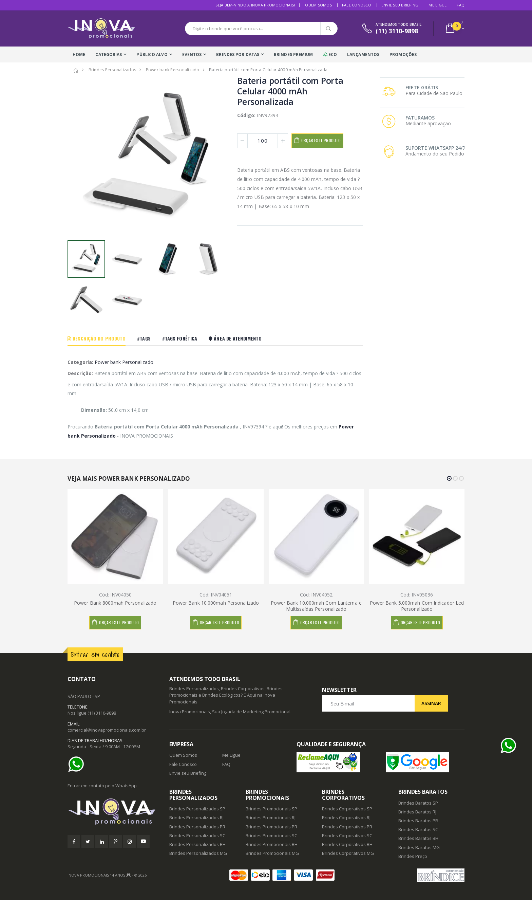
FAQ (460, 4)
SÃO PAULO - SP (84, 696)
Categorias (108, 54)
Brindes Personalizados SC (197, 835)
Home (79, 54)
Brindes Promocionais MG (272, 853)
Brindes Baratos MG (419, 847)
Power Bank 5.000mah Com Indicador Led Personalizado (417, 606)
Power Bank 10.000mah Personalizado (216, 603)
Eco (330, 54)
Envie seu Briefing (400, 4)
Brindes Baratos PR (418, 821)
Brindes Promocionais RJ (271, 817)
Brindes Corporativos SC (347, 835)
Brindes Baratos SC (418, 829)
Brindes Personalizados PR (197, 827)
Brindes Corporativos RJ (346, 817)
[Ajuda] (78, 764)
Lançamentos (363, 54)
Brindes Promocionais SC (271, 835)
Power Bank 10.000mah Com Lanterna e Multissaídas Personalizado (316, 606)
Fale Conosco (356, 4)
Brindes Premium (293, 54)
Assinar (431, 703)
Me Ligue (437, 4)
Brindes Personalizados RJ (196, 817)
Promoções (403, 54)
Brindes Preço (412, 856)
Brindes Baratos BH (418, 838)
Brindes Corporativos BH (347, 844)
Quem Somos (318, 4)
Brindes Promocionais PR (271, 827)
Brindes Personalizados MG (198, 853)
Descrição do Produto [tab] (97, 338)
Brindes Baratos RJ (417, 812)
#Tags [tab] (144, 338)
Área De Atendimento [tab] (235, 338)
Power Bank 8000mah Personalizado (115, 603)
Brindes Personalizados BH (197, 844)
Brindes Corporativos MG (348, 853)
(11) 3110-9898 (102, 713)
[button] (454, 28)
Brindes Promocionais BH (272, 844)
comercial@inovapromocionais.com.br (107, 730)
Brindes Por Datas (237, 54)
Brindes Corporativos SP (347, 809)
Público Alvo (151, 54)
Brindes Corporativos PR (347, 827)
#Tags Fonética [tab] (179, 338)
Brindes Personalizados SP (197, 809)
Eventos (192, 54)
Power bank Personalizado (124, 362)
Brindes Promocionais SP (271, 809)
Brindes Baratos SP (418, 803)
